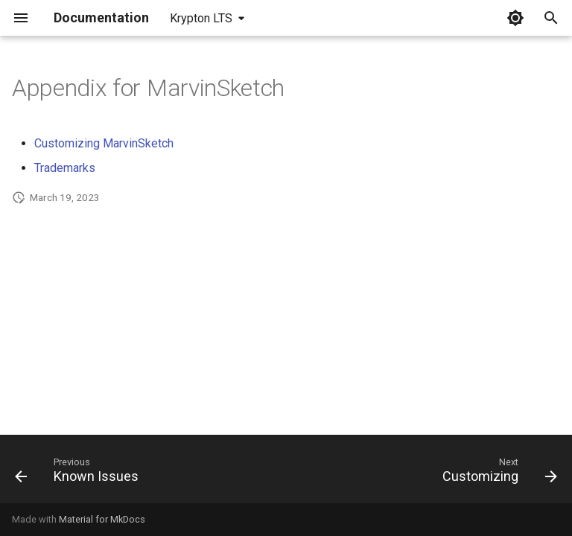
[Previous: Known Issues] (79, 473)
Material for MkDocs (102, 519)
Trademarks (64, 168)
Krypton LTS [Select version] (201, 18)
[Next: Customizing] (497, 473)
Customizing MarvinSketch (104, 143)
